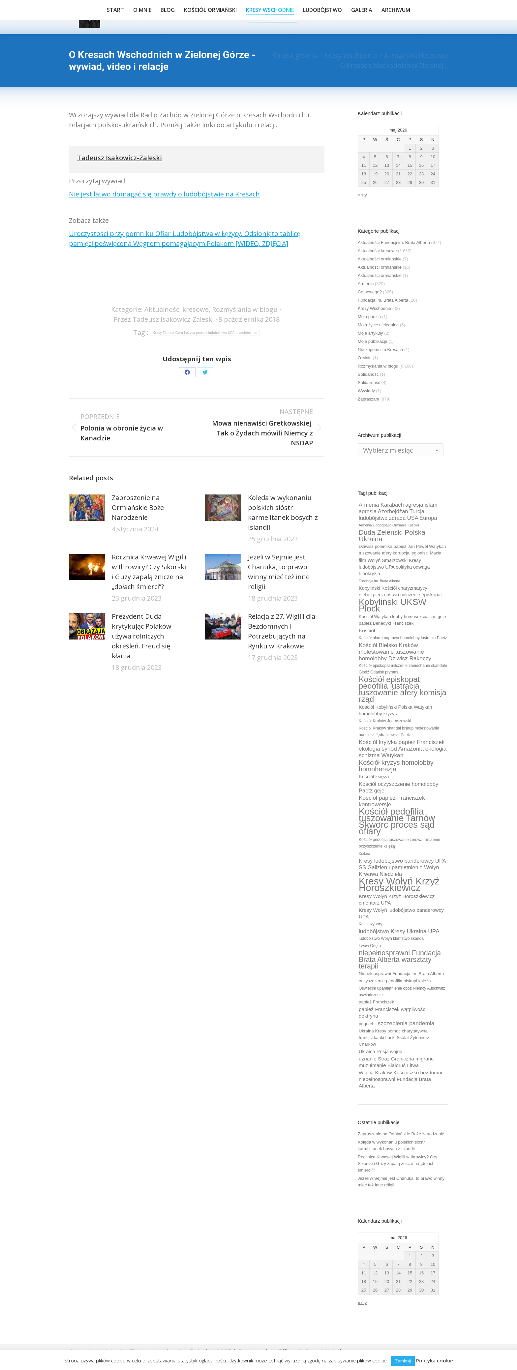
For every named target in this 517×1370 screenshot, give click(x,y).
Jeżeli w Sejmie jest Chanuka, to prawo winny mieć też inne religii (279, 571)
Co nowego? (370, 291)
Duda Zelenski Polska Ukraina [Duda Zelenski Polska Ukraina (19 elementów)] (392, 535)
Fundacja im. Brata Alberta (383, 300)
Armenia (366, 283)
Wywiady (366, 390)
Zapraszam (368, 399)
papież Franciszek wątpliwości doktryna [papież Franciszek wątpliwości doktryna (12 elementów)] (392, 1012)
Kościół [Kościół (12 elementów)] (367, 630)
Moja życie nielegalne (378, 324)
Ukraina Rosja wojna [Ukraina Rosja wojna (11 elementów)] (380, 1051)
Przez (164, 319)
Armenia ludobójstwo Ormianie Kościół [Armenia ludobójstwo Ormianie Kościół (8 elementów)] (389, 525)
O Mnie (365, 357)
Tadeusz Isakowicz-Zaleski (119, 157)
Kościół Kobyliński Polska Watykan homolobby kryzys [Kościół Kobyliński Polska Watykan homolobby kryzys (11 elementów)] (395, 710)
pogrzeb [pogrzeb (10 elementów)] (367, 1023)
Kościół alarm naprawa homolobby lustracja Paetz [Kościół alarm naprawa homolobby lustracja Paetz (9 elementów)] (403, 638)
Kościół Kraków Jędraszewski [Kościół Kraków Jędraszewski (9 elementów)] (385, 721)
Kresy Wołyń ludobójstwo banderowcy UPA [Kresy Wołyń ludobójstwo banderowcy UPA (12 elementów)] (401, 913)
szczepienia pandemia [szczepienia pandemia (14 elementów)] (406, 1023)
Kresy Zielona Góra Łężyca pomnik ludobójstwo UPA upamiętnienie (205, 333)
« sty (362, 195)
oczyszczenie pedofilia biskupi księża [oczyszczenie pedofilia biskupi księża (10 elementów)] (395, 980)
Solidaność (368, 374)
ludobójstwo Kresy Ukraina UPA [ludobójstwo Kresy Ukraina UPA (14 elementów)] (399, 931)
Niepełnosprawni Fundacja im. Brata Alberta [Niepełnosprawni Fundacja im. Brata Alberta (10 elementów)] (401, 973)
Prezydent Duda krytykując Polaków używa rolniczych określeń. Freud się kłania (141, 636)
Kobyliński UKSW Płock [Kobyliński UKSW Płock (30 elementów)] (392, 605)
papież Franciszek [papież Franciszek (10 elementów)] (376, 1001)
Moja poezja (369, 316)
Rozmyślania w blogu (245, 309)
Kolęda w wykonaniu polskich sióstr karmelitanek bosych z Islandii (283, 512)
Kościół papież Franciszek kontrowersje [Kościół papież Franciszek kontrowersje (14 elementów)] (392, 801)
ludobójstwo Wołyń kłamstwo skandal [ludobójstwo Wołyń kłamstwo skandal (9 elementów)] (392, 938)
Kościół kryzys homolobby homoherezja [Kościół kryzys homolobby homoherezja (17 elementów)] (396, 765)
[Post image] (87, 507)
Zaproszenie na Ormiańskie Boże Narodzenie (138, 507)
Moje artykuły (370, 333)
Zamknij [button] (403, 1361)
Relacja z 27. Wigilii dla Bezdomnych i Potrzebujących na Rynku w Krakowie (281, 631)
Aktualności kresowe (176, 309)
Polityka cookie (434, 1360)
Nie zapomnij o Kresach (380, 349)
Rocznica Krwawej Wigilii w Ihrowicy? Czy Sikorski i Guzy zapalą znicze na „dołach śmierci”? (149, 571)
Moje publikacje (372, 341)
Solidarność (369, 382)
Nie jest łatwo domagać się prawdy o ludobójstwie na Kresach (164, 194)
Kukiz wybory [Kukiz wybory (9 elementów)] (370, 924)
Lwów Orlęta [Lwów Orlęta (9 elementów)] (370, 945)
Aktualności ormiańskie (380, 258)
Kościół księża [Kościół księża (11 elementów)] (374, 776)
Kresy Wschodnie (374, 308)
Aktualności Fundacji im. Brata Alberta (394, 242)
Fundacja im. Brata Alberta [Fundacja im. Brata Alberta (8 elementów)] (379, 581)
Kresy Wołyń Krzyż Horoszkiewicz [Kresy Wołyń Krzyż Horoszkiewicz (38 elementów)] (399, 884)
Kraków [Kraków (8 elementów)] (365, 853)
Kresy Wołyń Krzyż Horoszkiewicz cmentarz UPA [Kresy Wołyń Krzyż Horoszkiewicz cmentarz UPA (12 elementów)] (397, 899)
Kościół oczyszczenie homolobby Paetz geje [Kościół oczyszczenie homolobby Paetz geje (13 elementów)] (398, 787)
